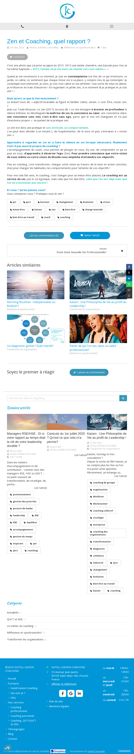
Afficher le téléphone (63, 684)
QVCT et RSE (15, 619)
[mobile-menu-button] (111, 26)
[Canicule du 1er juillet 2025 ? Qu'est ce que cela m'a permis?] (67, 422)
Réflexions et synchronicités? (24, 632)
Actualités (13, 612)
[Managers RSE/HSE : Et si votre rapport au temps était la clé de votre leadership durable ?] (27, 422)
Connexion (124, 750)
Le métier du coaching (20, 626)
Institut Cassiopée (96, 751)
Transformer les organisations (25, 639)
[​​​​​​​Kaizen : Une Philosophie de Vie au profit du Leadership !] (107, 422)
